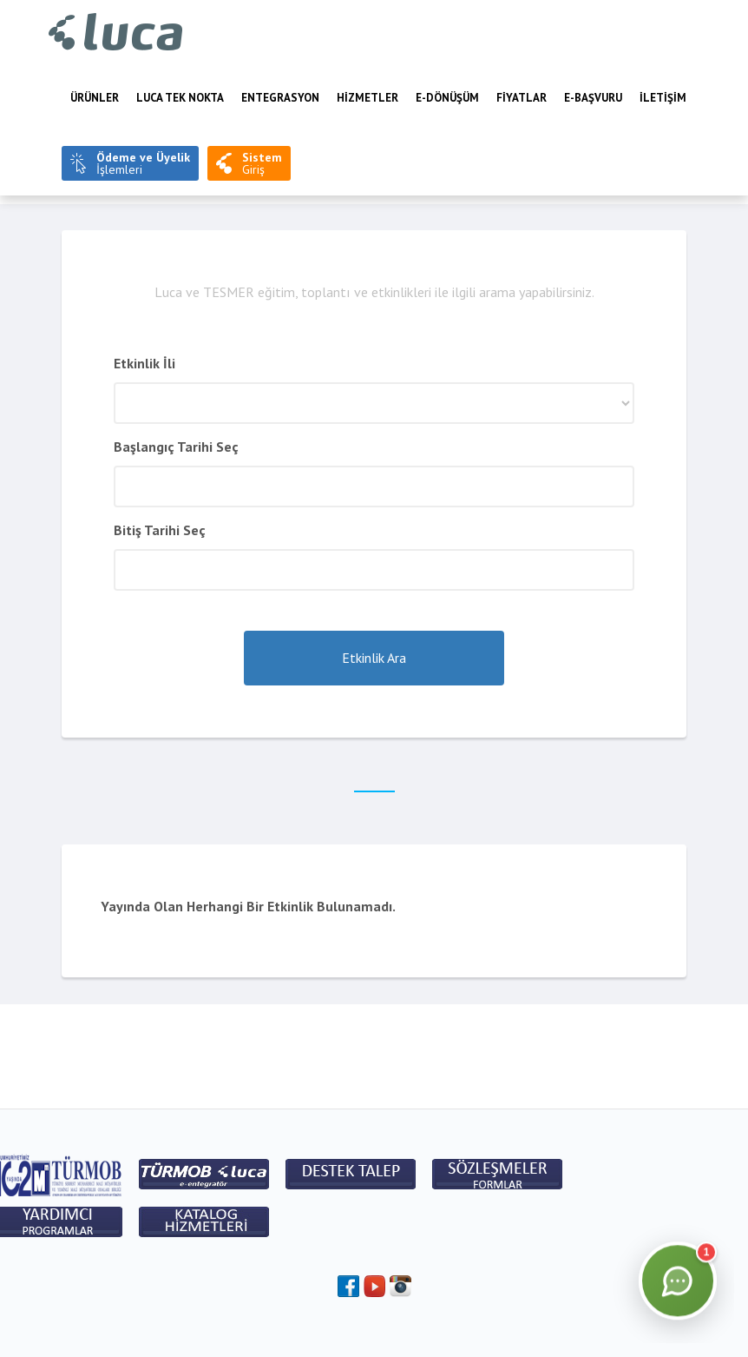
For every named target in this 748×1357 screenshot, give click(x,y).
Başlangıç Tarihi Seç (176, 446)
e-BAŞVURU (593, 97)
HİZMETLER (367, 97)
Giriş (262, 163)
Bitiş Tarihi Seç (160, 530)
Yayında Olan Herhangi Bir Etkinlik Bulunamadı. (248, 906)
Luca (116, 32)
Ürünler (94, 97)
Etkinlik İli (144, 363)
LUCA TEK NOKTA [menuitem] (180, 97)
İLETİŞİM (663, 97)
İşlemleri (143, 163)
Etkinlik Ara (374, 657)
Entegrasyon (280, 97)
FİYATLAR (521, 97)
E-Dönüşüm (447, 97)
